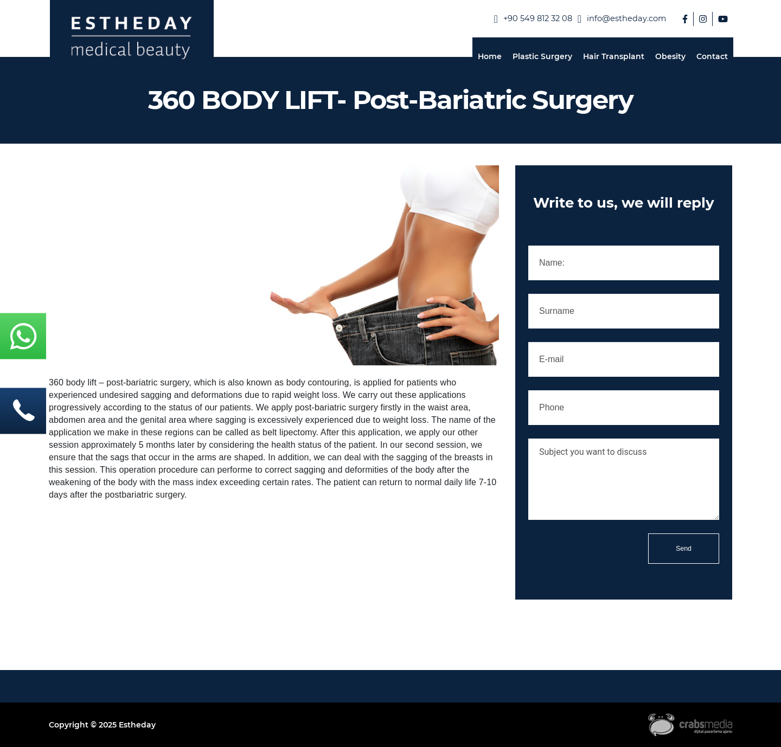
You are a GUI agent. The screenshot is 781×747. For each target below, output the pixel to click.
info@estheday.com (622, 19)
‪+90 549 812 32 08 (533, 19)
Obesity (670, 56)
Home (490, 56)
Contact (712, 56)
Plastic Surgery (542, 56)
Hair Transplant (613, 56)
